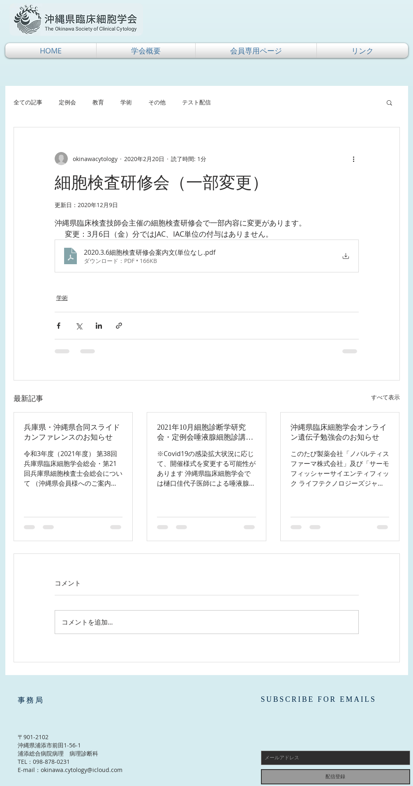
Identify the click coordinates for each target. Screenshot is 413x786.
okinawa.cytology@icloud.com (81, 770)
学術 (126, 102)
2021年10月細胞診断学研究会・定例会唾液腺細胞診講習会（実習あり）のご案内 (205, 432)
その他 (157, 102)
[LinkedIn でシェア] (99, 326)
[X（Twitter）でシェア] (79, 326)
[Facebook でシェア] (58, 326)
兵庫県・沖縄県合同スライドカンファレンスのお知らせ (72, 432)
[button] (146, 50)
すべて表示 (385, 397)
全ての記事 (28, 102)
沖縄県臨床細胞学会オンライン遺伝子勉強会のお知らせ (339, 432)
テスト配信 (196, 102)
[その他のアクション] (354, 159)
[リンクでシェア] (119, 326)
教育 (98, 102)
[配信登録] (335, 776)
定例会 (67, 102)
